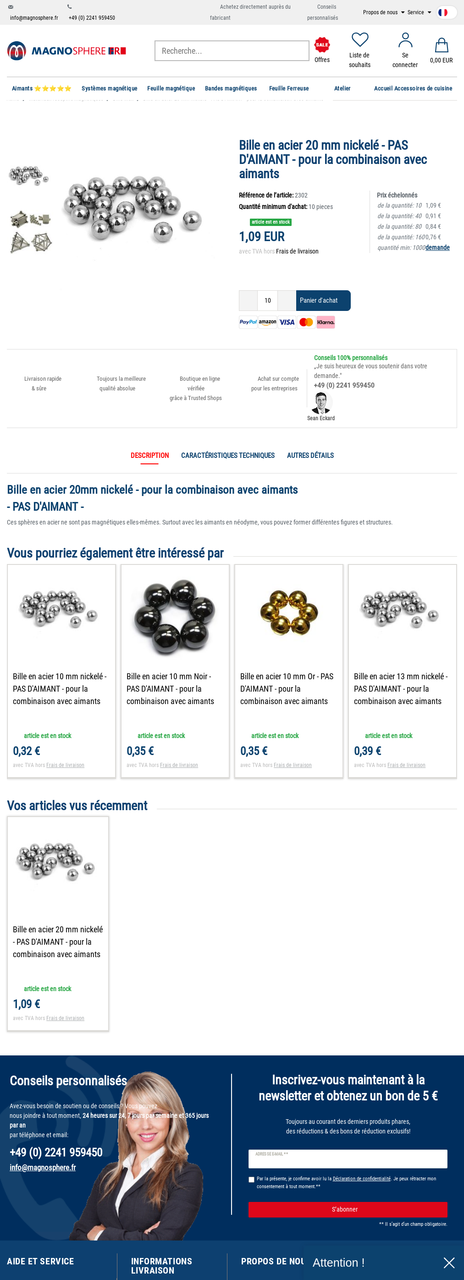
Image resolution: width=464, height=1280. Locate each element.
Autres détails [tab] (310, 455)
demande (437, 247)
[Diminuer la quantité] (248, 300)
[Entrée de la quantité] (267, 300)
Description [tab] (150, 455)
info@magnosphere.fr (34, 18)
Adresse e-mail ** (271, 1154)
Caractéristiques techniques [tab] (228, 455)
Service (416, 12)
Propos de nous (381, 12)
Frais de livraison (297, 251)
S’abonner (386, 1210)
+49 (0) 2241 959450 (92, 18)
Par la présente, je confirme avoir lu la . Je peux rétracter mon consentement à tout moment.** (346, 1183)
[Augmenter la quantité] (287, 300)
